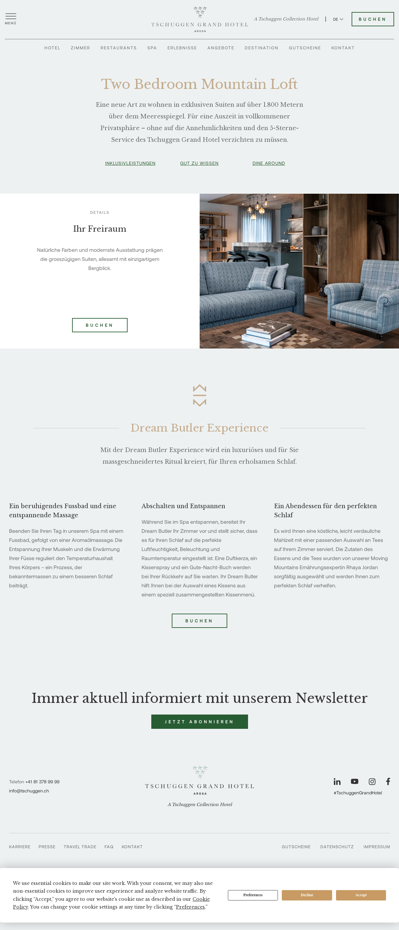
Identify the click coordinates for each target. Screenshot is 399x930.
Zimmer (80, 47)
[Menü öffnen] (11, 19)
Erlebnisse (182, 47)
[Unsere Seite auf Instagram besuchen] (372, 781)
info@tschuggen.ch (29, 790)
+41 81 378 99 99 (42, 781)
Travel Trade (80, 846)
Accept (361, 895)
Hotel (52, 47)
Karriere (20, 846)
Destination (262, 47)
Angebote (220, 47)
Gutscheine (305, 47)
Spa (152, 47)
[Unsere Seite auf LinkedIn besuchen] (337, 781)
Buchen (199, 620)
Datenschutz (337, 846)
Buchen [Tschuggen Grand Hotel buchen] (373, 19)
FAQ (109, 846)
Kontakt (343, 47)
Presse (47, 846)
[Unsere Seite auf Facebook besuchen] (388, 781)
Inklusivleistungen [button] (130, 163)
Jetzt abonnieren (199, 721)
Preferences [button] (190, 907)
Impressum (377, 846)
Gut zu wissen (199, 163)
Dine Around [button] (269, 163)
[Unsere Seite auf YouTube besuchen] (354, 781)
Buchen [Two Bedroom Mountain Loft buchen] (100, 325)
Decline (307, 895)
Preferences (253, 895)
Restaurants (119, 47)
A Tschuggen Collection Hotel (286, 19)
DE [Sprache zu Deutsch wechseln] (338, 19)
